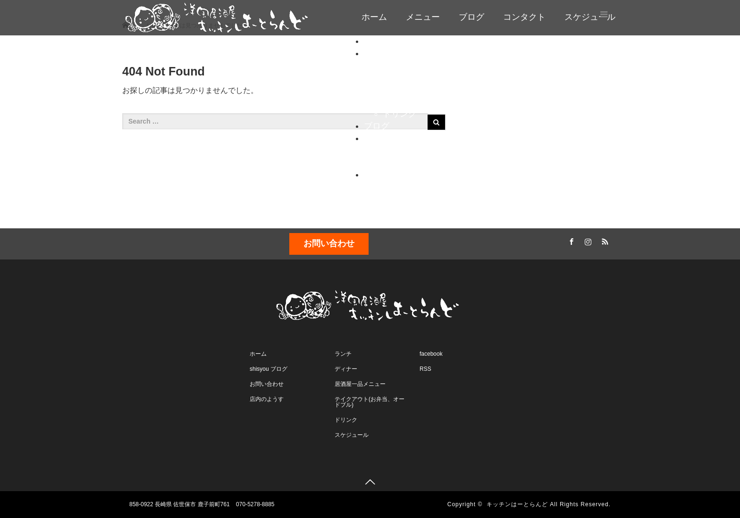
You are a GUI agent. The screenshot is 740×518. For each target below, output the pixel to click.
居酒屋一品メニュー (360, 384)
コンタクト (524, 17)
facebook (431, 354)
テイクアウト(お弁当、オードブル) (369, 402)
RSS (604, 240)
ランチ (395, 65)
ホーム (374, 17)
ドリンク (400, 113)
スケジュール (389, 174)
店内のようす (408, 162)
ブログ (471, 17)
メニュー (423, 17)
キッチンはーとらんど (517, 504)
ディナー (400, 77)
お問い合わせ (408, 150)
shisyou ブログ (268, 369)
